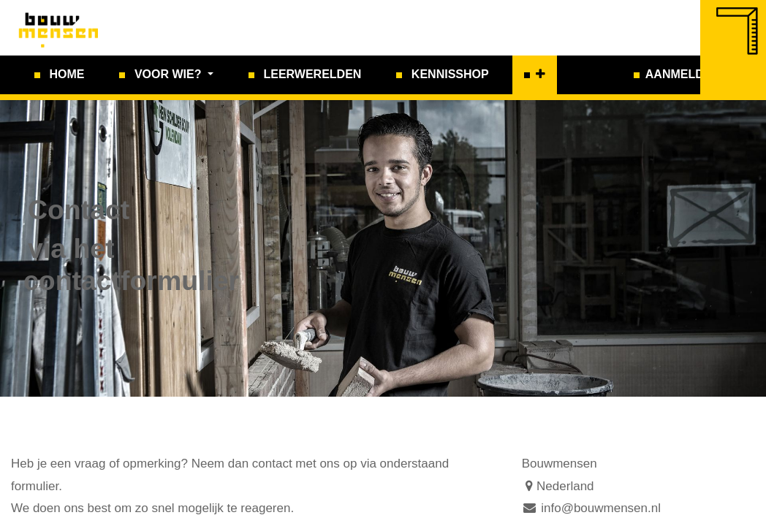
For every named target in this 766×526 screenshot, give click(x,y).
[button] (534, 75)
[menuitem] (59, 75)
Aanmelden (682, 74)
